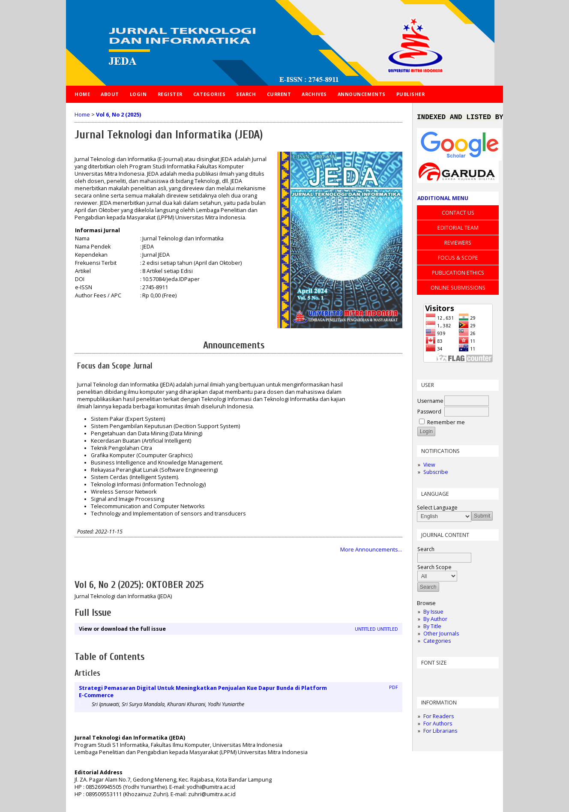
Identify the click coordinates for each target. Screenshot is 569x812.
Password (429, 413)
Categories (437, 642)
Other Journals (441, 635)
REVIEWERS (457, 244)
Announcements (362, 94)
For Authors (437, 725)
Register (170, 94)
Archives (314, 94)
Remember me (446, 424)
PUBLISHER (410, 94)
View (429, 466)
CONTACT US (458, 214)
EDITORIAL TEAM (458, 229)
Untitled (365, 629)
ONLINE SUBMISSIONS (458, 289)
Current (279, 94)
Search (246, 94)
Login (138, 94)
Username (430, 402)
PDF (393, 687)
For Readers (438, 718)
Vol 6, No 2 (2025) (118, 114)
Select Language (437, 509)
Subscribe (435, 473)
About (110, 94)
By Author (435, 620)
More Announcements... (371, 549)
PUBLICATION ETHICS (458, 274)
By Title (432, 628)
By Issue (433, 613)
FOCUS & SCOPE (458, 259)
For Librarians (440, 732)
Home (82, 94)
